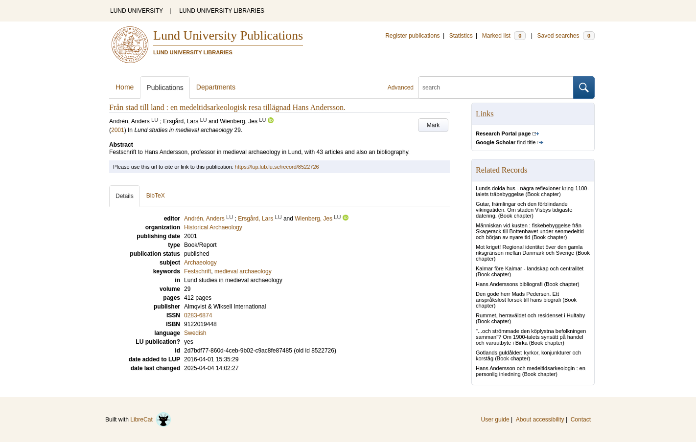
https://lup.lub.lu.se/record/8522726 (277, 167)
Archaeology (200, 262)
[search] (496, 87)
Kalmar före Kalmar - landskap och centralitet (529, 268)
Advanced (401, 87)
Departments (215, 87)
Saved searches (566, 35)
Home (125, 87)
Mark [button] (433, 125)
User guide (495, 419)
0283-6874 (198, 315)
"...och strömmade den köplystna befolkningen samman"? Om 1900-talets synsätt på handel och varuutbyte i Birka (531, 337)
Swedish (195, 333)
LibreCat (150, 419)
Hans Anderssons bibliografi (509, 284)
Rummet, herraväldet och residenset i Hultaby (530, 315)
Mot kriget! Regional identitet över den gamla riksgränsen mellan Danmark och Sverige (529, 250)
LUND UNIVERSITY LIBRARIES (221, 10)
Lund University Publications (228, 35)
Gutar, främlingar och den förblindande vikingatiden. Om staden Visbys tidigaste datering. (524, 210)
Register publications (412, 35)
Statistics (461, 35)
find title (505, 142)
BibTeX (155, 195)
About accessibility (540, 419)
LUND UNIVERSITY (136, 10)
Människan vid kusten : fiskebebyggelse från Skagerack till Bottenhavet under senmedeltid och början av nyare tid (530, 231)
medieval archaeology (243, 271)
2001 (117, 130)
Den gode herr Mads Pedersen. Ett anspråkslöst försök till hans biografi (518, 297)
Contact (581, 419)
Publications (165, 87)
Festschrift (197, 271)
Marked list (504, 35)
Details (125, 196)
